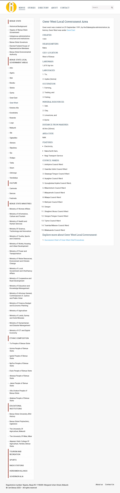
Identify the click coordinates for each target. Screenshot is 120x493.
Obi (11, 133)
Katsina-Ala (14, 108)
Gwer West (14, 103)
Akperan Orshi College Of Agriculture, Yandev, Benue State (20, 444)
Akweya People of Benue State (19, 377)
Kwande (13, 118)
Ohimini (12, 143)
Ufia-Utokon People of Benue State (18, 392)
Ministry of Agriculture (18, 310)
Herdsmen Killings (18, 471)
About (54, 8)
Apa (11, 78)
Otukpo (12, 158)
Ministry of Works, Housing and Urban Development (20, 244)
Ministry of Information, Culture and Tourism (19, 215)
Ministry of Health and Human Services (18, 222)
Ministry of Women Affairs (20, 209)
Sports (13, 460)
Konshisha (14, 113)
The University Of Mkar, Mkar (21, 436)
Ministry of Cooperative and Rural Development (20, 279)
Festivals (13, 198)
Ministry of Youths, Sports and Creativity (20, 237)
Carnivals (13, 188)
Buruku (12, 83)
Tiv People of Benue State (20, 343)
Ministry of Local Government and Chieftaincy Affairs (21, 271)
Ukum (12, 168)
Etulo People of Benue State (21, 371)
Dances (12, 193)
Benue (22, 8)
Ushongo (13, 173)
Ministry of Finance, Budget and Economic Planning (20, 304)
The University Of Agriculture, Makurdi (17, 430)
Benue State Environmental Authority (20, 53)
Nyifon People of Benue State (19, 364)
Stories (32, 8)
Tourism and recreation (15, 453)
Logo (12, 123)
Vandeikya (14, 178)
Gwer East (71, 30)
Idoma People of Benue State (19, 349)
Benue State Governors (19, 42)
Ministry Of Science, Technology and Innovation (20, 230)
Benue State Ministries (20, 203)
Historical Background (18, 26)
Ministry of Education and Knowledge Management (20, 287)
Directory (43, 8)
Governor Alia (16, 476)
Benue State (15, 21)
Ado (11, 68)
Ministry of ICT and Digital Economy (20, 331)
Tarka (12, 163)
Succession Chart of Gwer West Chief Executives (64, 240)
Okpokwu (13, 148)
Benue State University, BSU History (20, 415)
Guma (12, 93)
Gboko (12, 88)
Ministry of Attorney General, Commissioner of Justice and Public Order (21, 296)
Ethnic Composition (19, 338)
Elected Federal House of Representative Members (20, 47)
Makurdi (13, 128)
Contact (64, 8)
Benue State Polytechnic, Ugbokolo (19, 422)
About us (99, 485)
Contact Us (109, 485)
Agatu (12, 73)
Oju (11, 153)
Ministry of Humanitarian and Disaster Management (20, 324)
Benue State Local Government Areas (19, 61)
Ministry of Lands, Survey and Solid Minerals (19, 316)
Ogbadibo (13, 138)
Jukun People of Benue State (19, 384)
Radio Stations (17, 465)
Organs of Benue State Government (18, 31)
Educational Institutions (16, 407)
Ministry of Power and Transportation (18, 252)
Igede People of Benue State (19, 357)
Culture (13, 183)
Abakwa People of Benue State (19, 399)
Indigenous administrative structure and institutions (20, 37)
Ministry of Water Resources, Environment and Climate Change (21, 261)
